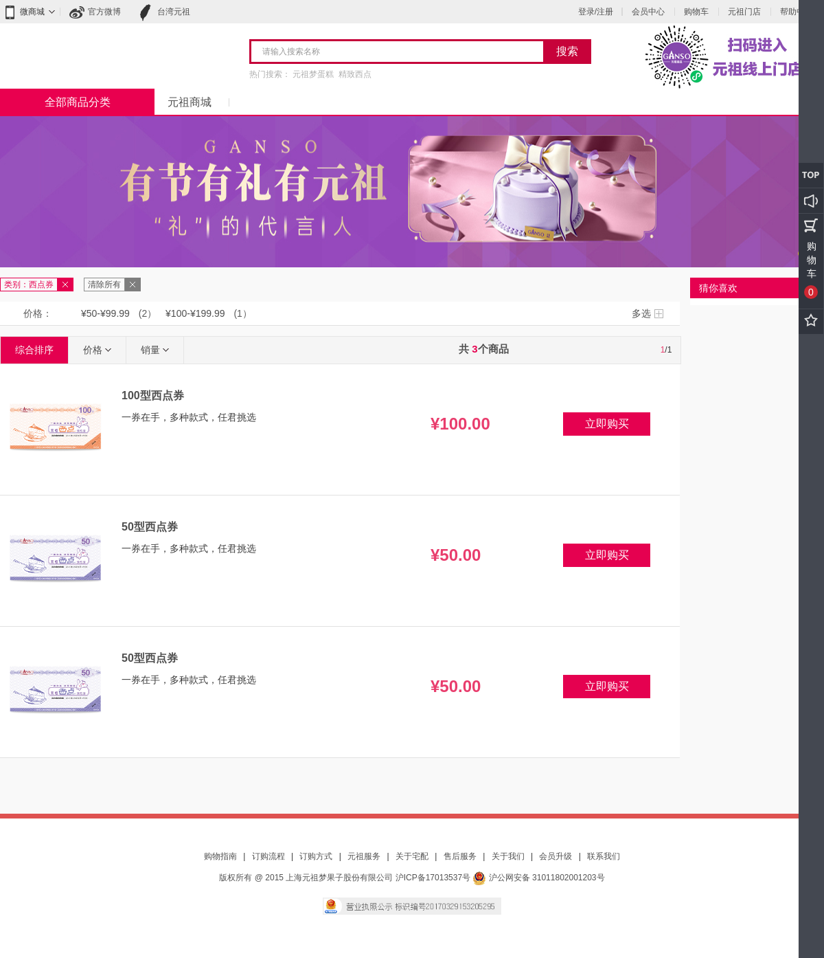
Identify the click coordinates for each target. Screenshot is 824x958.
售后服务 (460, 856)
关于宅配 (412, 856)
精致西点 (355, 74)
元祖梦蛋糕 (313, 74)
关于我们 (508, 856)
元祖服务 (363, 856)
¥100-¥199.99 (195, 313)
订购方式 (315, 856)
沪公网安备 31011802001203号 (538, 877)
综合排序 (34, 349)
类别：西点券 (29, 284)
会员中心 (648, 11)
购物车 (696, 11)
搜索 (567, 51)
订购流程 (268, 856)
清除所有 (104, 284)
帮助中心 (796, 11)
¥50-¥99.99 (105, 313)
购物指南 (220, 856)
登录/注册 (595, 11)
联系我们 (603, 856)
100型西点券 (153, 395)
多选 (641, 313)
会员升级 (555, 856)
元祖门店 (744, 11)
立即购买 (607, 424)
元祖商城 (189, 102)
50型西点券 (150, 527)
